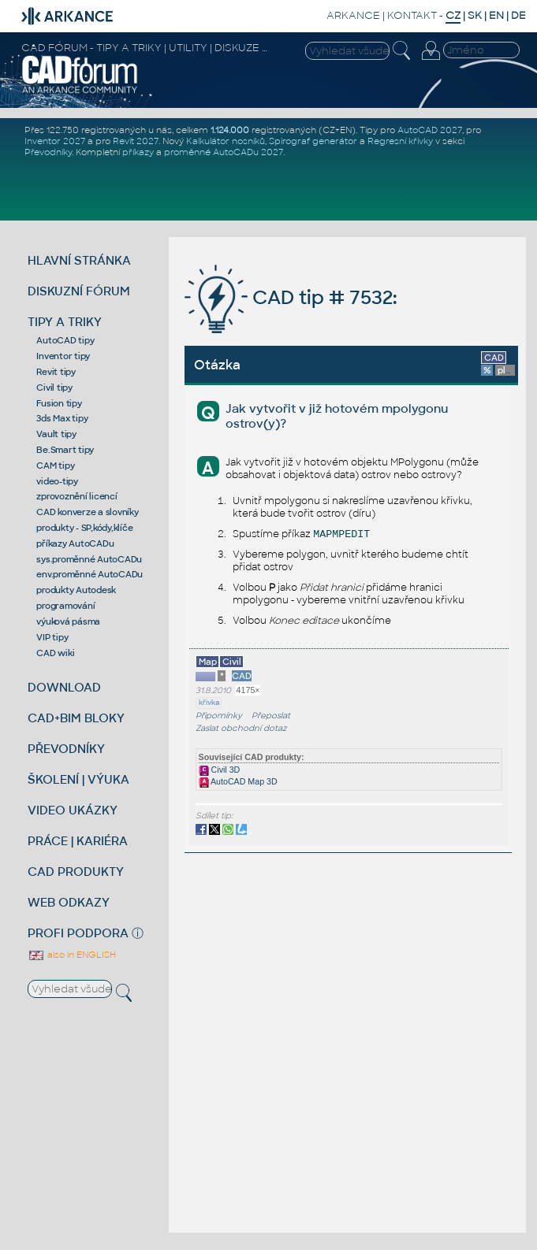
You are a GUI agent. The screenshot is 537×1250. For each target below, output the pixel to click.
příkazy (138, 152)
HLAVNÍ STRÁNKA (79, 260)
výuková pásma (68, 621)
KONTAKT (412, 15)
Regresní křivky (400, 141)
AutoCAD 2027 (429, 129)
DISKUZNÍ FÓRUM (79, 291)
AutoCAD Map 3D (238, 781)
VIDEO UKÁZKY (72, 810)
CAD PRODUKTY (76, 871)
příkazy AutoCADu (75, 543)
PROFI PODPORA (78, 932)
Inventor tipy (63, 356)
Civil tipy (54, 387)
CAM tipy (55, 465)
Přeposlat (271, 715)
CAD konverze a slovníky (87, 511)
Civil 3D (220, 769)
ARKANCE (353, 15)
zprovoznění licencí (76, 496)
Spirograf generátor (313, 141)
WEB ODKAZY (69, 902)
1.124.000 (230, 129)
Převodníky (48, 152)
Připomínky (219, 715)
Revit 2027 (135, 141)
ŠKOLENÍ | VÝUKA (78, 779)
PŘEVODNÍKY (66, 748)
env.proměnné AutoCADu (89, 574)
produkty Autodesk (76, 589)
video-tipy (57, 481)
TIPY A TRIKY (65, 321)
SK (475, 15)
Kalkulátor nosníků (225, 141)
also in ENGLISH (72, 954)
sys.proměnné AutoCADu (89, 559)
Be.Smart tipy (65, 449)
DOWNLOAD (64, 687)
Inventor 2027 (54, 141)
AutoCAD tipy (65, 340)
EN (496, 15)
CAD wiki (55, 652)
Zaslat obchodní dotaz (241, 728)
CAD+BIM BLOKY (76, 717)
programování (65, 605)
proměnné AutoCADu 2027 (223, 152)
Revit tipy (56, 371)
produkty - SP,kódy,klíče (84, 527)
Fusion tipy (58, 403)
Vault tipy (56, 434)
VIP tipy (52, 637)
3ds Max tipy (62, 418)
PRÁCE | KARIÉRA (78, 840)
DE (518, 15)
